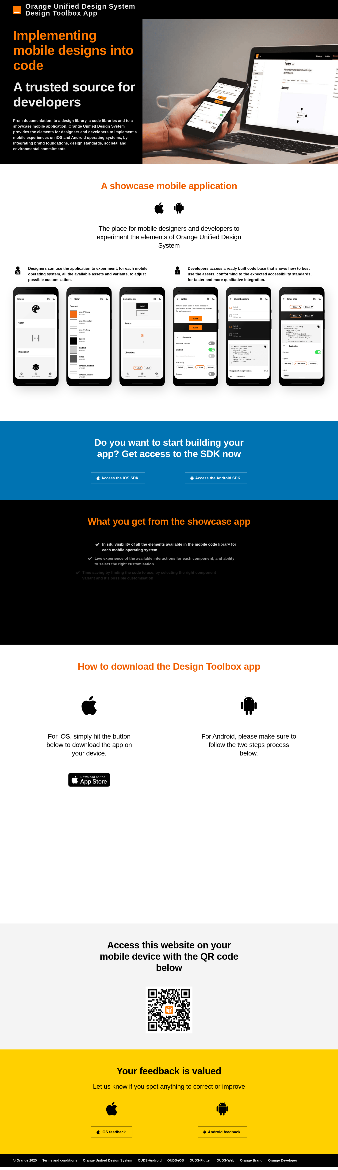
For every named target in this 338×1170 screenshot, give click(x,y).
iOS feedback (111, 1135)
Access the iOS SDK (117, 481)
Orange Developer (282, 1163)
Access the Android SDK (215, 481)
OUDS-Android (150, 1163)
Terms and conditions (59, 1163)
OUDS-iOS (175, 1163)
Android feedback (221, 1135)
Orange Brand (251, 1163)
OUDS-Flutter (200, 1163)
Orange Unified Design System (107, 1163)
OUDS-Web (225, 1163)
